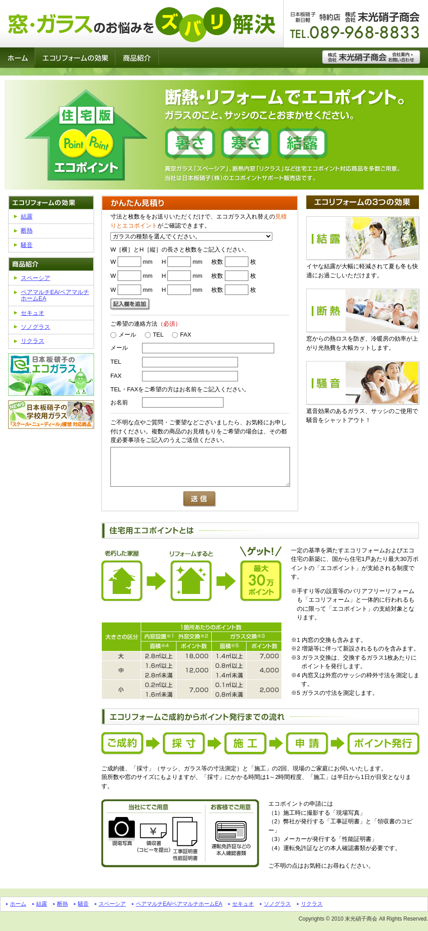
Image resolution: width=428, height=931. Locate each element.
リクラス (32, 340)
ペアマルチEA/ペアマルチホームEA (55, 295)
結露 (27, 216)
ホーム (18, 904)
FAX (181, 334)
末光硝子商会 (361, 919)
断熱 (27, 230)
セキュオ (32, 312)
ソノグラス (35, 326)
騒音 (27, 245)
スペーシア (35, 278)
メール (123, 334)
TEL (154, 334)
